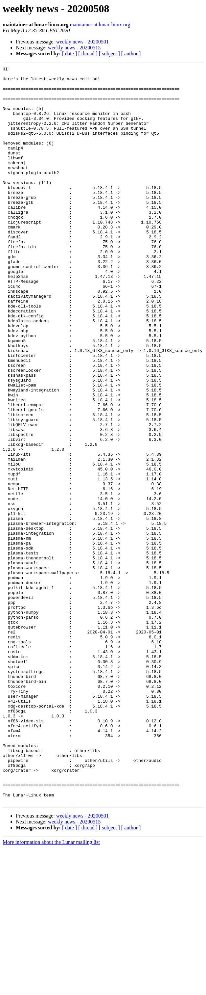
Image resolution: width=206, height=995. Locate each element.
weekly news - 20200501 (82, 41)
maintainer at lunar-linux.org (100, 24)
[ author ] (131, 53)
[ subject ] (109, 53)
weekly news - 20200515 (74, 47)
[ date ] (69, 53)
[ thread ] (88, 53)
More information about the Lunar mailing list (51, 989)
